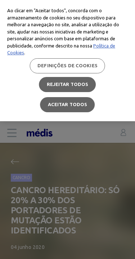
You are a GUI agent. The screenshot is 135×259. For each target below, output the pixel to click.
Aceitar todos (67, 104)
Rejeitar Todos (68, 84)
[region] (67, 60)
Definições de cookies (67, 65)
